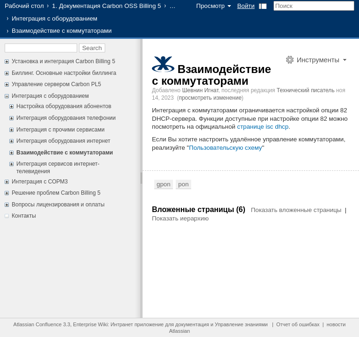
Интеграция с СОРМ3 (40, 181)
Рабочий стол (24, 5)
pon (183, 184)
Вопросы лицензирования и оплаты (58, 204)
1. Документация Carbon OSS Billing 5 (106, 5)
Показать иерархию (180, 218)
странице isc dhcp (262, 126)
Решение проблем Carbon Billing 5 (56, 193)
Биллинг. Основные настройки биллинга (64, 73)
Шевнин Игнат (200, 90)
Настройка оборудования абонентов (63, 106)
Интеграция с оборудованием (54, 18)
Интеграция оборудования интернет (63, 141)
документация (192, 324)
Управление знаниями (241, 324)
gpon (164, 184)
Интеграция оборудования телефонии (65, 118)
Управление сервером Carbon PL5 (56, 84)
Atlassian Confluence (38, 324)
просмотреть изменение (210, 98)
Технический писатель (306, 90)
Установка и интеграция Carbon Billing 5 (63, 61)
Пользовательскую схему (225, 147)
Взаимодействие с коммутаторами (64, 152)
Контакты (24, 215)
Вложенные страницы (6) (199, 209)
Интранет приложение (137, 324)
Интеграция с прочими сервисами (60, 129)
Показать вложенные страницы (296, 209)
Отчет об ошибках (298, 324)
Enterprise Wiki (90, 324)
